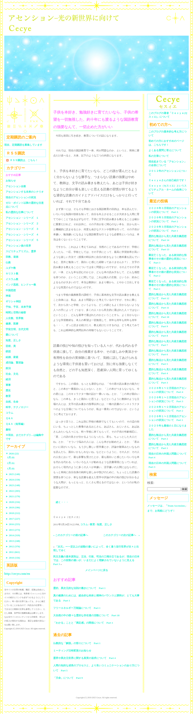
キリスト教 (12, 273)
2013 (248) (13, 540)
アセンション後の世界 (18, 245)
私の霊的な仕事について (20, 212)
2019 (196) (13, 507)
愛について (12, 334)
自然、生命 (12, 401)
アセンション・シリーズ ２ (22, 223)
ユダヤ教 (11, 267)
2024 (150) (13, 479)
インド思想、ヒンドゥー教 (21, 284)
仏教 (8, 262)
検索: (150, 482)
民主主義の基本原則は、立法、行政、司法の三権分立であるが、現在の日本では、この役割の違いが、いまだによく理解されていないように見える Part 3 (96, 560)
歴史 (8, 390)
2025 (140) (13, 474)
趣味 (8, 429)
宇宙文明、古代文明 (17, 329)
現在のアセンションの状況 (21, 197)
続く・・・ (62, 502)
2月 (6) (10, 463)
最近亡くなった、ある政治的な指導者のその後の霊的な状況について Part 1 (168, 285)
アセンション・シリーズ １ (22, 217)
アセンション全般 (16, 186)
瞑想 (8, 351)
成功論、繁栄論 (14, 362)
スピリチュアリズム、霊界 (21, 251)
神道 (8, 295)
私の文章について (159, 155)
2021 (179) (13, 496)
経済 (8, 379)
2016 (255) (13, 524)
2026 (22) (12, 453)
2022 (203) (13, 490)
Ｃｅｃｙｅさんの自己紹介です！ (168, 180)
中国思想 (11, 290)
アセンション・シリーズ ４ (22, 234)
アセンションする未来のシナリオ (25, 191)
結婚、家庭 (12, 357)
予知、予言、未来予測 (18, 306)
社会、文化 (12, 373)
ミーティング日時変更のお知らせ (72, 650)
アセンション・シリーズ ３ (22, 228)
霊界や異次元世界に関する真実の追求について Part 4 (84, 658)
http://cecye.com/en (17, 573)
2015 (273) (13, 529)
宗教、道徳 (12, 256)
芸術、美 (11, 346)
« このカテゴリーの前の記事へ (70, 535)
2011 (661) (13, 552)
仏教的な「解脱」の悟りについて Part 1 (76, 643)
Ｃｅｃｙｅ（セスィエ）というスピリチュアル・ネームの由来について (168, 189)
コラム (84, 524)
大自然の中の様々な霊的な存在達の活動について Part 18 (86, 615)
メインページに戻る (96, 570)
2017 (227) (13, 518)
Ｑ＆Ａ (11, 418)
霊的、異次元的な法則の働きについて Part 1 (79, 588)
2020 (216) (13, 502)
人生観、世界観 (14, 318)
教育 (92, 524)
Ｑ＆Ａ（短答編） (16, 423)
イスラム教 (12, 279)
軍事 (8, 384)
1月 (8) (10, 468)
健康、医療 (12, 323)
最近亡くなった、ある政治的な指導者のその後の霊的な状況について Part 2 (168, 272)
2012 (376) (13, 546)
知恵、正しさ (104, 524)
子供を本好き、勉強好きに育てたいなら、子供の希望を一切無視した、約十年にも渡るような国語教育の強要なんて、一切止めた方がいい (95, 119)
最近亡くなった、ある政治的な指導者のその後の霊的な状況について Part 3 (168, 259)
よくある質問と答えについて (165, 150)
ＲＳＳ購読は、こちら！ (24, 160)
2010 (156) (13, 557)
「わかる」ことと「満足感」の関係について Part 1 (83, 622)
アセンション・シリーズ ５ (22, 240)
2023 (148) (13, 485)
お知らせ (11, 180)
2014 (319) (13, 535)
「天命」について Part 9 (68, 677)
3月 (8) (10, 457)
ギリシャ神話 (13, 301)
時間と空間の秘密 (16, 312)
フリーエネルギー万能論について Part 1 (76, 607)
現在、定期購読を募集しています (23, 144)
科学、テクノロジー (17, 407)
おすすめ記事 (13, 175)
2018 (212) (13, 513)
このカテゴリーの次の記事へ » (121, 535)
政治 (8, 368)
